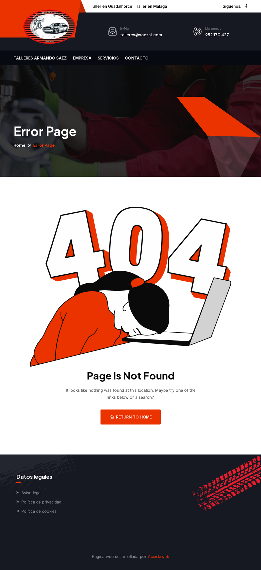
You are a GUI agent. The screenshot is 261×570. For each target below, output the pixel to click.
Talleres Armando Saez (40, 58)
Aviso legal (31, 492)
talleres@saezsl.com (141, 34)
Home (20, 145)
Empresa (82, 58)
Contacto (136, 58)
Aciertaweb (158, 556)
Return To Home (131, 417)
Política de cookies (38, 511)
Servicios (108, 58)
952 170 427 (217, 34)
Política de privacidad (41, 502)
